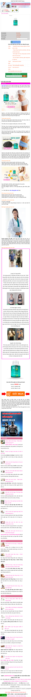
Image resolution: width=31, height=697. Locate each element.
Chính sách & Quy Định (10, 695)
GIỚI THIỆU (15, 1)
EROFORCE (24, 681)
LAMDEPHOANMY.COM (9, 675)
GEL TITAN (17, 679)
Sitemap (23, 1)
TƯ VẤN (4, 596)
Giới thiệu (4, 83)
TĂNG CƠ (22, 679)
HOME (12, 1)
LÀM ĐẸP (4, 541)
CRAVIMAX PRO (7, 681)
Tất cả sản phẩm (4, 13)
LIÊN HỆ (19, 1)
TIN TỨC (4, 489)
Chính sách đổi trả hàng (21, 695)
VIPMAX (13, 681)
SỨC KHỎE (4, 438)
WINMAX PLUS (18, 681)
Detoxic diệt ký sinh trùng (11, 444)
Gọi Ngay (3, 695)
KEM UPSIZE (28, 679)
